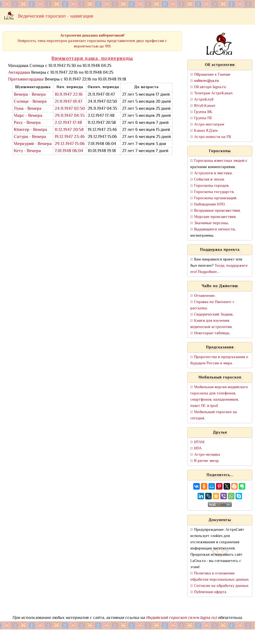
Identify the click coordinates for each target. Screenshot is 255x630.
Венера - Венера (30, 94)
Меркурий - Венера (33, 144)
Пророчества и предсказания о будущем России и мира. (219, 360)
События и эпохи (209, 179)
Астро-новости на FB (212, 137)
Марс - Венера (28, 115)
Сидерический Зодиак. (214, 314)
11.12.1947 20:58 (69, 130)
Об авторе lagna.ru (210, 87)
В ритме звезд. (206, 461)
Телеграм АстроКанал (213, 93)
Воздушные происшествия (217, 211)
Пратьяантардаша (26, 79)
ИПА (198, 448)
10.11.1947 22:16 (69, 94)
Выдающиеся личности (214, 229)
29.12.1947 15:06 (70, 144)
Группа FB (203, 118)
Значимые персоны (211, 223)
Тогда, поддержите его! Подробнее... (219, 269)
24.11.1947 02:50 (70, 108)
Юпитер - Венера (30, 130)
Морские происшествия (215, 217)
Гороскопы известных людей (219, 161)
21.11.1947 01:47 (68, 101)
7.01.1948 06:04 (69, 151)
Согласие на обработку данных (221, 586)
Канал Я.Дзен (206, 131)
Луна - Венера (27, 108)
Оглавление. (204, 296)
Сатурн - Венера (30, 137)
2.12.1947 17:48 (68, 123)
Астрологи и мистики (213, 173)
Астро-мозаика (207, 455)
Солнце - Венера (30, 101)
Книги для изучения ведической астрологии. (211, 324)
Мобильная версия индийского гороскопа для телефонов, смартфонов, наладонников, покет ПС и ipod (219, 396)
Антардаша (19, 72)
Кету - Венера (27, 151)
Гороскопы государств (214, 192)
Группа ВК (203, 112)
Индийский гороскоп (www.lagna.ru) (181, 618)
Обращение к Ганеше (212, 75)
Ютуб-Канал (204, 106)
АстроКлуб (203, 100)
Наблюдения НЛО (209, 204)
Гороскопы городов (211, 186)
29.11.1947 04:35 (70, 115)
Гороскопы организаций (215, 198)
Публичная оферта (210, 592)
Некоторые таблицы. (212, 333)
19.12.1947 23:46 (70, 137)
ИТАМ (199, 442)
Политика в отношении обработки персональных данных (219, 576)
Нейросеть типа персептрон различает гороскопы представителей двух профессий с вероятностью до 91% (92, 41)
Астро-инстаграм (209, 124)
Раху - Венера (27, 123)
